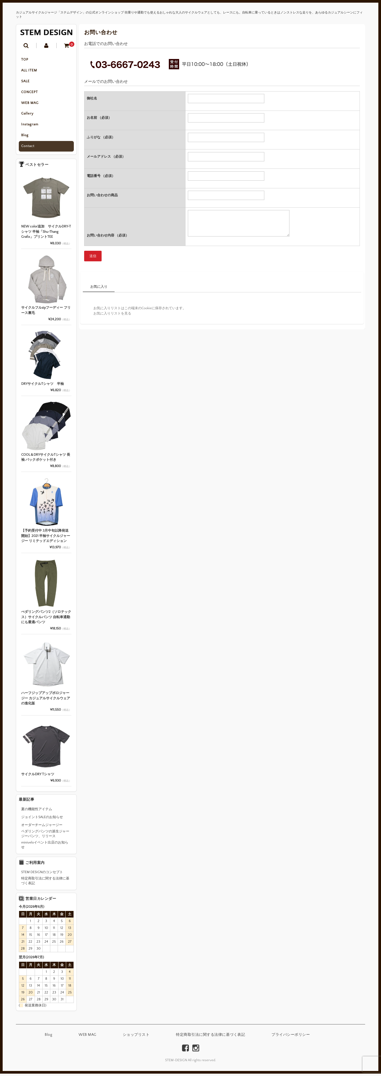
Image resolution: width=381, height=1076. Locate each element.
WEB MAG (30, 104)
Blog (25, 137)
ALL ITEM (29, 71)
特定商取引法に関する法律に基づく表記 (45, 883)
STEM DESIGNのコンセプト (42, 875)
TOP (25, 60)
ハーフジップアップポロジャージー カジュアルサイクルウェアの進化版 (45, 701)
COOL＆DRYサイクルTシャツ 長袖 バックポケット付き (45, 459)
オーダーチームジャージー (41, 827)
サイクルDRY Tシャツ (37, 776)
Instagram (30, 126)
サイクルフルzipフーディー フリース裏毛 (46, 312)
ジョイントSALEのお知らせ (42, 819)
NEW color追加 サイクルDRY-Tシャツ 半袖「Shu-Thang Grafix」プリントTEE (46, 234)
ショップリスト (136, 1037)
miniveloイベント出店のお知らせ (44, 847)
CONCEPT (29, 93)
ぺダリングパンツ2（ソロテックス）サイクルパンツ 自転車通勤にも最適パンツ (46, 620)
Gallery (27, 115)
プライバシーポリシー (290, 1037)
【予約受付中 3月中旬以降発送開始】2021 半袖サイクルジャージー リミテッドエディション (45, 538)
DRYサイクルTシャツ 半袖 (42, 386)
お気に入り (98, 287)
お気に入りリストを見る (112, 313)
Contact (28, 149)
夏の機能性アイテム (36, 811)
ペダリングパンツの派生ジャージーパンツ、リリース (45, 836)
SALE (25, 82)
